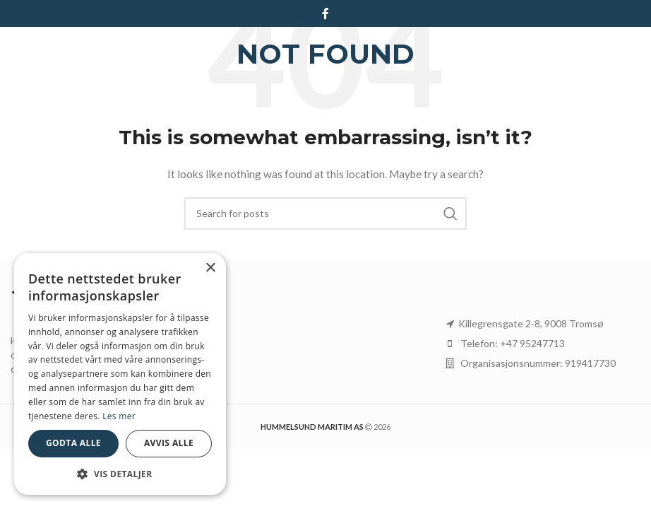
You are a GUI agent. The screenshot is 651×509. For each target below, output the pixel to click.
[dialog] (120, 374)
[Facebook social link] (325, 13)
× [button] (210, 268)
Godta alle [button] (73, 443)
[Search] (325, 213)
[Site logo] (64, 47)
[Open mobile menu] (633, 48)
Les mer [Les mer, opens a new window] (119, 416)
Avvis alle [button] (168, 443)
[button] (120, 474)
